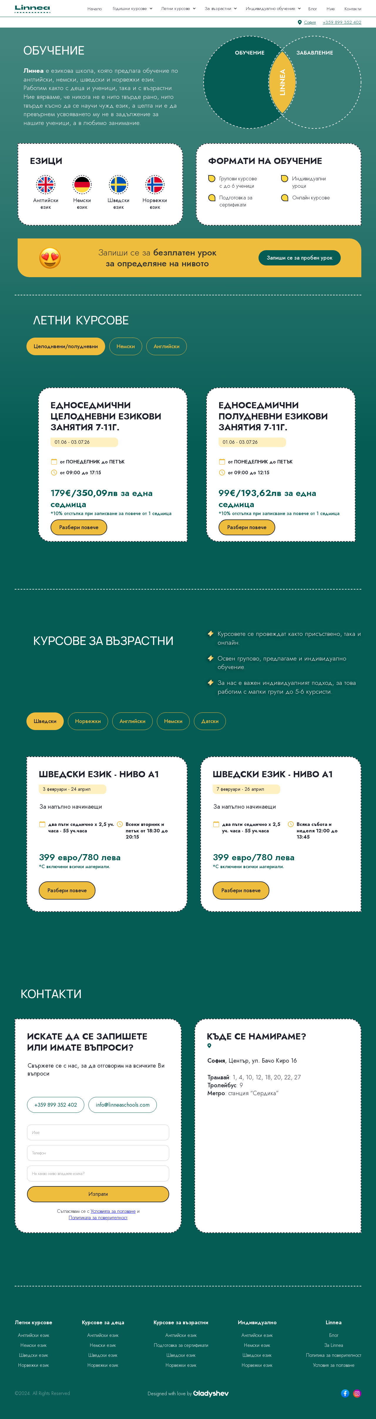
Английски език (33, 1335)
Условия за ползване (334, 1365)
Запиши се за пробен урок (300, 258)
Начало (95, 9)
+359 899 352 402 (342, 22)
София (310, 22)
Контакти (353, 9)
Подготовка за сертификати (181, 1345)
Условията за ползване (113, 1211)
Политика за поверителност (333, 1355)
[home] (34, 8)
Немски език (34, 1345)
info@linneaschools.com (123, 1105)
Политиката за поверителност (98, 1217)
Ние (331, 9)
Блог (312, 9)
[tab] (65, 346)
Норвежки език (33, 1365)
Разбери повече (78, 527)
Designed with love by (170, 1393)
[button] (133, 8)
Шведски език (33, 1355)
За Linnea (333, 1345)
